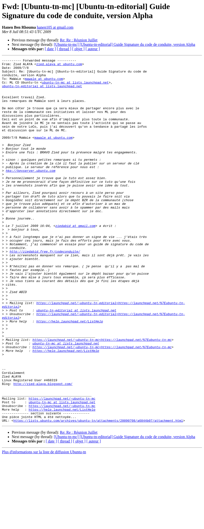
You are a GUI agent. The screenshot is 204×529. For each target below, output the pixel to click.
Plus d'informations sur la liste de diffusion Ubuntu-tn (44, 525)
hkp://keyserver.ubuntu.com (30, 193)
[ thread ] (64, 49)
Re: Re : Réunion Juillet (78, 40)
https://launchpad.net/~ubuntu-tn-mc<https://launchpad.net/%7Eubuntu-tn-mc (102, 396)
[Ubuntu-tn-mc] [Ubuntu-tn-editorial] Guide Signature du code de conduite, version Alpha (124, 44)
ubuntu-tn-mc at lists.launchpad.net (75, 87)
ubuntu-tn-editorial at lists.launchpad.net (42, 92)
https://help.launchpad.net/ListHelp (69, 374)
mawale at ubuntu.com (44, 83)
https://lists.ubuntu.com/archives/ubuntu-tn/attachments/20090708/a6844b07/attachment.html (98, 493)
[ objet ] (78, 49)
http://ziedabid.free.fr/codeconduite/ (45, 290)
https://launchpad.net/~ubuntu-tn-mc (62, 467)
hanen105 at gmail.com (55, 27)
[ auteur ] (93, 49)
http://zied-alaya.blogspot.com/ (43, 449)
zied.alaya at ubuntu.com (59, 65)
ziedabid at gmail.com (75, 259)
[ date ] (50, 49)
